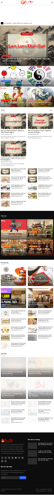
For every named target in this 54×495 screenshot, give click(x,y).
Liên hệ (37, 489)
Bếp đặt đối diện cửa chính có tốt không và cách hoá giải (39, 304)
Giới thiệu (49, 491)
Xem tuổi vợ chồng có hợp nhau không (44, 411)
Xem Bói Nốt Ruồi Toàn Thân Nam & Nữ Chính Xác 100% (45, 402)
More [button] (51, 110)
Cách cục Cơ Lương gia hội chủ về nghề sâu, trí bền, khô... (45, 170)
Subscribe (23, 478)
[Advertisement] (27, 10)
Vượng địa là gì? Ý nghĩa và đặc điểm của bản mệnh (18, 170)
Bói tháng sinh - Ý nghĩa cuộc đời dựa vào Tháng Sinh (40, 395)
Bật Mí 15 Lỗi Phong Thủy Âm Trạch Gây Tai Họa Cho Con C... (18, 336)
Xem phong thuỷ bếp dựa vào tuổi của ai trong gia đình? (45, 311)
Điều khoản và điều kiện (46, 489)
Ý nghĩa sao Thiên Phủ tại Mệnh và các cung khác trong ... (13, 103)
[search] (52, 2)
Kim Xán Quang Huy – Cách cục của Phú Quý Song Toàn (18, 186)
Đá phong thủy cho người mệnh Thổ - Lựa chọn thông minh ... (18, 328)
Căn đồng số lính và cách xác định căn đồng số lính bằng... (45, 444)
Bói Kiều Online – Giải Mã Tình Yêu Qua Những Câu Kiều (12, 395)
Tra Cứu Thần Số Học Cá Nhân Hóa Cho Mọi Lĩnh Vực (12, 373)
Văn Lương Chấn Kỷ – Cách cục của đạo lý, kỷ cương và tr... (18, 194)
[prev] (50, 23)
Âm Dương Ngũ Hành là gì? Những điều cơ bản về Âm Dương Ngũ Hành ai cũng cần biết (25, 82)
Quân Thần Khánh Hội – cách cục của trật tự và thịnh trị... (45, 194)
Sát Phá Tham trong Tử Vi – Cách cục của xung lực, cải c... (45, 178)
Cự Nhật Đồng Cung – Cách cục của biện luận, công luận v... (45, 186)
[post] (27, 45)
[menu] (2, 2)
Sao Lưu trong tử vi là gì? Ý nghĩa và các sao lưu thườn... (40, 131)
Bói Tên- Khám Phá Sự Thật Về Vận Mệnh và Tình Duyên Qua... (18, 402)
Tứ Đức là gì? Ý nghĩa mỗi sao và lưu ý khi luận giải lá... (13, 159)
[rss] (5, 461)
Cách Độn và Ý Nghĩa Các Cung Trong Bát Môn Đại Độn (45, 419)
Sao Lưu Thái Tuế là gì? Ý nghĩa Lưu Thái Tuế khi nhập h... (13, 131)
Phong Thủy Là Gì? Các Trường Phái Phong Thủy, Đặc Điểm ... (18, 344)
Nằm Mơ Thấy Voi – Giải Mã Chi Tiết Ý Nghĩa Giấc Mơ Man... (40, 103)
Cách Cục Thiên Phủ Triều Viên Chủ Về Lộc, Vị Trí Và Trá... (18, 202)
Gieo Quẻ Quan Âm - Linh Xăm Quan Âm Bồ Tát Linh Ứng (40, 373)
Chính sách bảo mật (41, 491)
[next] (52, 23)
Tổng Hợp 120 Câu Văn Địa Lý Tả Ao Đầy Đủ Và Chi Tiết (45, 320)
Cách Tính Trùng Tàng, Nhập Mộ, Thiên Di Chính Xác (18, 411)
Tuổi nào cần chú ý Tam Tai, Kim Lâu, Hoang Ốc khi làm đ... (13, 282)
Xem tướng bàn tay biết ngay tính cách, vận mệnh (45, 459)
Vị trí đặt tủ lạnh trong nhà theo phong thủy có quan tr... (13, 304)
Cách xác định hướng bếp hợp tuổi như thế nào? (18, 311)
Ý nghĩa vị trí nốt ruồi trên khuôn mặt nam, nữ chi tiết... (45, 452)
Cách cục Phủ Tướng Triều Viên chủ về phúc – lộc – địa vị (18, 178)
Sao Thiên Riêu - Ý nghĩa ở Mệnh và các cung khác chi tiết (18, 23)
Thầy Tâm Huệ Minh (5, 63)
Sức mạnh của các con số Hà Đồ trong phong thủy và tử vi (45, 336)
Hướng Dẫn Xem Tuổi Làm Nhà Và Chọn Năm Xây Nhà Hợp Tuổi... (18, 420)
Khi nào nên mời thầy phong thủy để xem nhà (39, 282)
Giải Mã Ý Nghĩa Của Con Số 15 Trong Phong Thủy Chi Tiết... (45, 328)
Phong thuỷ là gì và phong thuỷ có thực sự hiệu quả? (18, 320)
